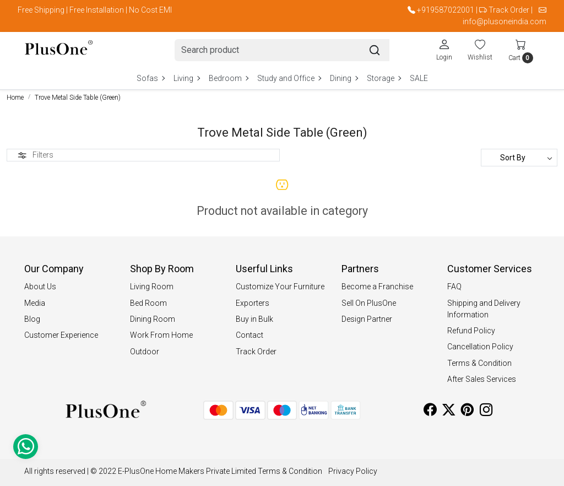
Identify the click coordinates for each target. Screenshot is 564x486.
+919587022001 (445, 10)
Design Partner (366, 319)
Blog (32, 319)
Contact (249, 335)
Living (186, 78)
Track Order (509, 10)
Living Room (151, 286)
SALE (419, 78)
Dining (343, 78)
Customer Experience (61, 335)
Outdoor (144, 351)
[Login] (444, 49)
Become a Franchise (377, 286)
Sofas (150, 78)
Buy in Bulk (254, 319)
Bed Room (148, 303)
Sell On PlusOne (368, 303)
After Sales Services (481, 379)
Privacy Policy (352, 471)
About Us (40, 286)
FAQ (454, 286)
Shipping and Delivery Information (483, 309)
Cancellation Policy (480, 346)
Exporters (252, 303)
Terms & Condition (479, 363)
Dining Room (152, 319)
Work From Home (161, 335)
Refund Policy (471, 330)
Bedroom (228, 78)
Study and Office (289, 78)
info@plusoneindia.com (504, 21)
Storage (383, 78)
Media (34, 303)
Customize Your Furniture (280, 286)
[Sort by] (519, 157)
